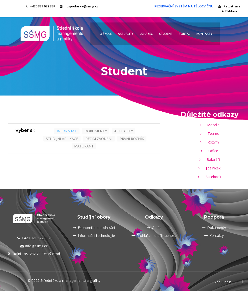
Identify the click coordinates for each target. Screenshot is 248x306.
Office (209, 150)
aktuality (123, 131)
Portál (184, 34)
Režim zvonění (98, 138)
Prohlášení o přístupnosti (154, 235)
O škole (106, 34)
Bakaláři (209, 159)
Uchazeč (146, 34)
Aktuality (126, 34)
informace (67, 131)
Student (166, 34)
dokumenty (95, 131)
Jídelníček (209, 168)
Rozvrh (209, 142)
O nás (154, 227)
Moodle (210, 124)
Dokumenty (214, 227)
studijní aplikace (62, 138)
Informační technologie (94, 235)
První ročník (132, 138)
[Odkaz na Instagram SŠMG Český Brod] (243, 282)
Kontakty (204, 34)
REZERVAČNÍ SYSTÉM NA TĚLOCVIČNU (184, 6)
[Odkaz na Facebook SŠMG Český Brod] (237, 282)
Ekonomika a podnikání (94, 227)
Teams (209, 133)
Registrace (229, 6)
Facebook (209, 176)
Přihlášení (231, 11)
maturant (84, 146)
